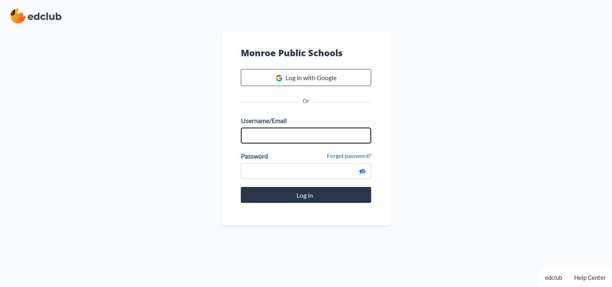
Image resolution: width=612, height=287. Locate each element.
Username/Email (264, 120)
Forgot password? (349, 155)
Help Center (590, 277)
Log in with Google (306, 78)
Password (254, 156)
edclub (553, 277)
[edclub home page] (35, 16)
